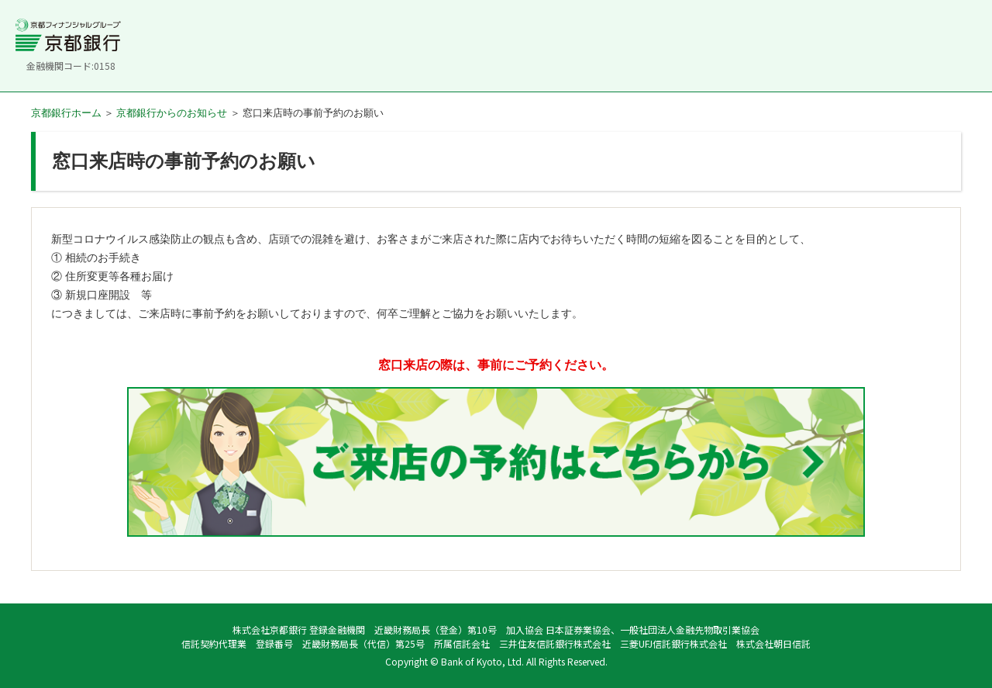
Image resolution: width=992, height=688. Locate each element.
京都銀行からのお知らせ (171, 113)
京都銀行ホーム (66, 113)
